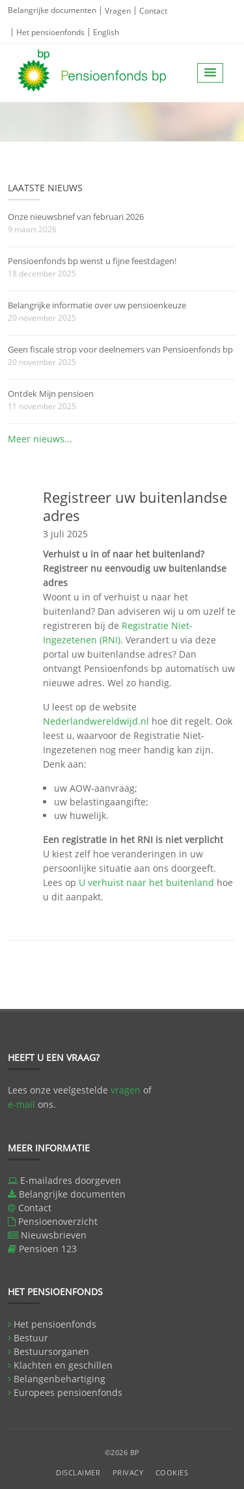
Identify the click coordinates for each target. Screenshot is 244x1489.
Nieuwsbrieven (54, 1235)
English (106, 32)
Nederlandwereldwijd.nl (96, 721)
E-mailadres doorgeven (70, 1180)
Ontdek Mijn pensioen (51, 393)
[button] (210, 73)
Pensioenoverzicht (58, 1221)
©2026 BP (122, 1452)
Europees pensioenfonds (68, 1392)
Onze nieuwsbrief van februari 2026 (76, 216)
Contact (153, 10)
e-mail (21, 1104)
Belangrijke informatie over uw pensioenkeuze (97, 305)
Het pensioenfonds (50, 32)
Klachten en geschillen (63, 1365)
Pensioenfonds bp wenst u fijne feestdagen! (92, 261)
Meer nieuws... (40, 439)
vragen (126, 1090)
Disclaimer (78, 1472)
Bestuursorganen (51, 1351)
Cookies (172, 1472)
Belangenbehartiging (59, 1379)
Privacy (128, 1472)
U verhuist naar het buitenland (146, 882)
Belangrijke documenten (52, 10)
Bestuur (31, 1338)
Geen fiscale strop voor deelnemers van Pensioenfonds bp (120, 349)
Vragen (118, 10)
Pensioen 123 (48, 1248)
